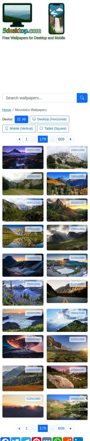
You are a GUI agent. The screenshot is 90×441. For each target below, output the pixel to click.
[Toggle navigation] (82, 22)
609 (61, 139)
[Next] (70, 139)
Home (6, 110)
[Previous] (19, 139)
